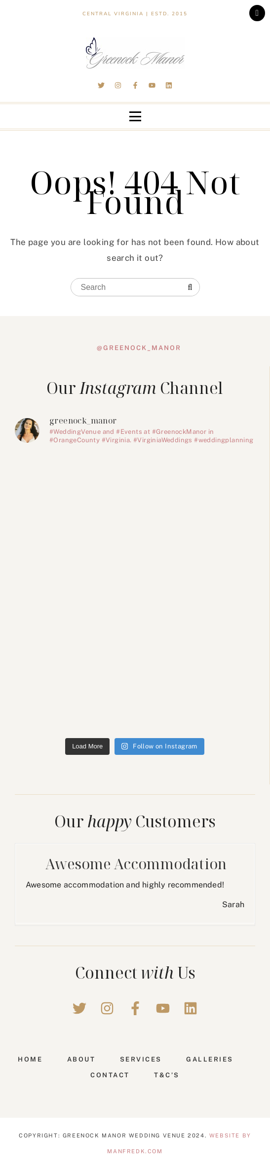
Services (141, 1059)
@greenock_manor (139, 348)
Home (30, 1059)
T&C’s (167, 1075)
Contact (110, 1075)
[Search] (190, 287)
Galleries (209, 1059)
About (81, 1059)
